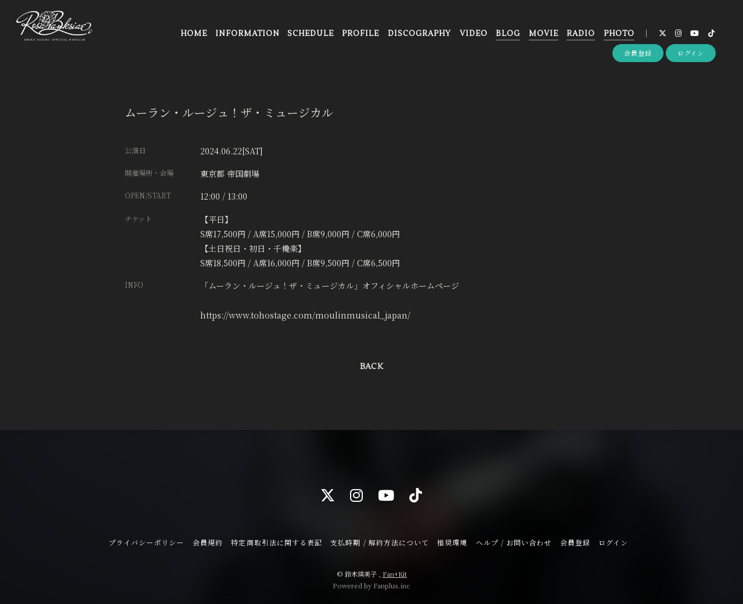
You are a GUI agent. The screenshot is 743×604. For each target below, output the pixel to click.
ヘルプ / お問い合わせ (513, 542)
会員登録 (638, 54)
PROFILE (359, 34)
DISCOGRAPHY (418, 34)
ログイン (691, 54)
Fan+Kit (395, 573)
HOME (193, 34)
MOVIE (543, 34)
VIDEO (473, 34)
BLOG (507, 34)
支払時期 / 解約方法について (379, 542)
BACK (371, 366)
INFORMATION (247, 34)
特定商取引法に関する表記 (276, 542)
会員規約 (208, 542)
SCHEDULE (310, 34)
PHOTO (618, 34)
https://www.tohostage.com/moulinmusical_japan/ (305, 315)
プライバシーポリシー (146, 542)
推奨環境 (452, 542)
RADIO (581, 34)
